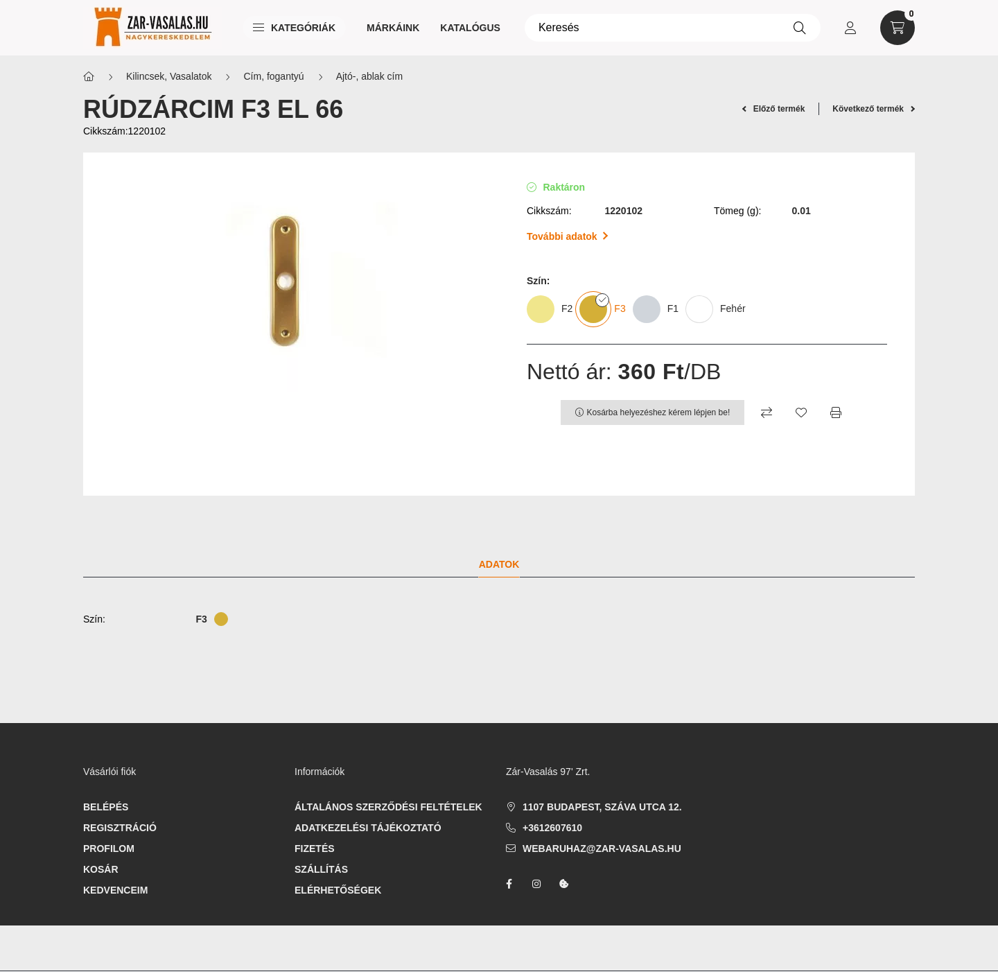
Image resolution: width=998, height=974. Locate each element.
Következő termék (873, 109)
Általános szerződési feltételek (388, 806)
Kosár (101, 869)
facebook (509, 884)
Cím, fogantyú (273, 76)
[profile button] (850, 27)
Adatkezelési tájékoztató (368, 827)
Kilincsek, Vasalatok (168, 76)
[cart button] (897, 27)
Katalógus (470, 27)
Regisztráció (120, 827)
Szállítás (321, 869)
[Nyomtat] (836, 412)
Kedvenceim (115, 890)
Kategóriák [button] (294, 27)
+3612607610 (552, 827)
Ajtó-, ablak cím (369, 76)
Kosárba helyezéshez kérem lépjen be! (658, 412)
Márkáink (393, 27)
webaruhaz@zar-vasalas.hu (602, 848)
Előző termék (773, 109)
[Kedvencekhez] (801, 412)
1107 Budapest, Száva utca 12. (602, 806)
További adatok (567, 236)
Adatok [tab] (499, 564)
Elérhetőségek (338, 890)
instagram (536, 884)
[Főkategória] (88, 76)
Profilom (108, 848)
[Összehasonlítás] (766, 412)
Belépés (105, 806)
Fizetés (315, 848)
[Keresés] (673, 28)
